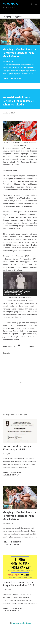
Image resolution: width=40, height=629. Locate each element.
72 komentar (16, 608)
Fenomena (12, 346)
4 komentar (16, 78)
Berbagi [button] (6, 78)
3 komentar (16, 472)
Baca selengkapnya (11, 475)
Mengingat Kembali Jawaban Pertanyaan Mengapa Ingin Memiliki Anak (19, 53)
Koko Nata (10, 3)
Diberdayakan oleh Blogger (20, 623)
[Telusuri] (31, 4)
